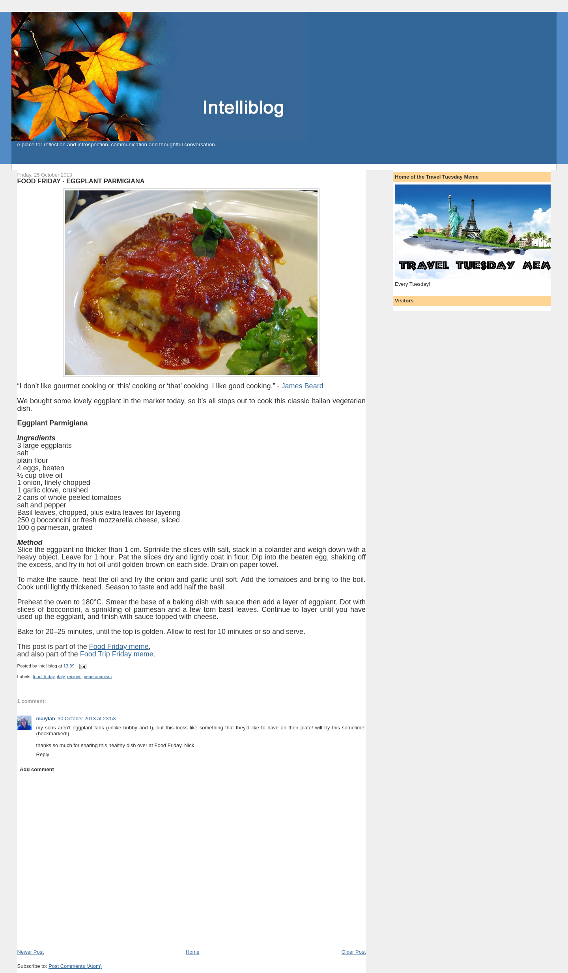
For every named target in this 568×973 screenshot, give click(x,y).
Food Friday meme (119, 647)
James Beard (302, 386)
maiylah (45, 718)
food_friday (43, 676)
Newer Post (30, 952)
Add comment (37, 769)
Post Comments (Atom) (75, 966)
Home (193, 952)
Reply (42, 754)
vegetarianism (98, 676)
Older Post (354, 952)
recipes (74, 676)
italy (61, 676)
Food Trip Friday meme (116, 654)
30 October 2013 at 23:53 (87, 718)
